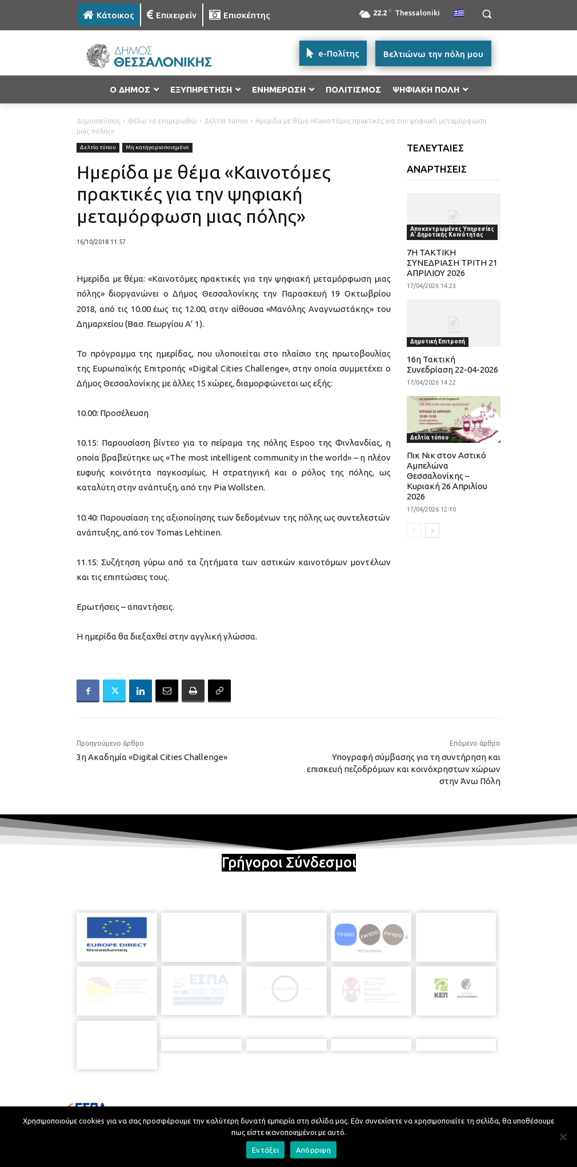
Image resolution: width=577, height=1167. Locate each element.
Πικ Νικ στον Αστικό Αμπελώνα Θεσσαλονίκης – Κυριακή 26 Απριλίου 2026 (447, 475)
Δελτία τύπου (226, 121)
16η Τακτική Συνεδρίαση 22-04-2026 (452, 364)
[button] (486, 14)
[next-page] (432, 530)
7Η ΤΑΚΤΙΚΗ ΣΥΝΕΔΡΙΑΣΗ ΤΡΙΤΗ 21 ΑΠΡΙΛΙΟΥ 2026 (452, 262)
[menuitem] (459, 13)
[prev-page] (414, 530)
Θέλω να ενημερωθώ (162, 121)
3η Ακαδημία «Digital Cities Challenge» (152, 757)
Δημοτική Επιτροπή (437, 341)
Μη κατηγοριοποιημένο (157, 148)
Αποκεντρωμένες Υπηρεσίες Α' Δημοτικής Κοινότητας (452, 232)
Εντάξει (265, 1150)
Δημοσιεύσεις (99, 121)
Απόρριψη (313, 1150)
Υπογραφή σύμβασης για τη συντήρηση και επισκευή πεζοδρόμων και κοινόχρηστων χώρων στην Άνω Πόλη (403, 769)
